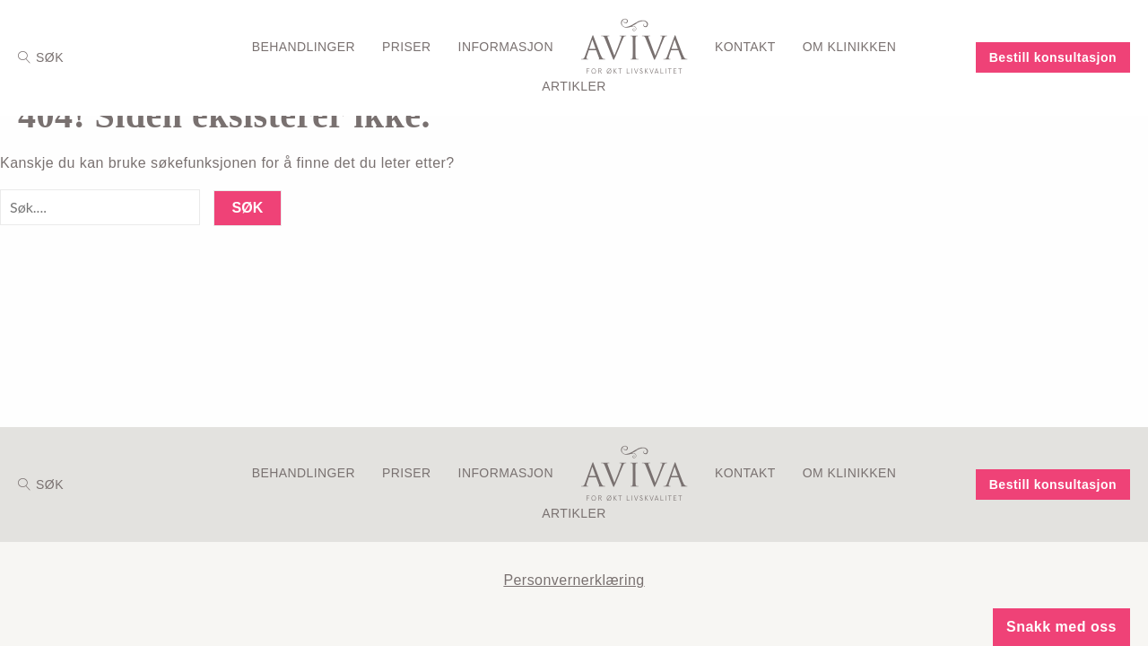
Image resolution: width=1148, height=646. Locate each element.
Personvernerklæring (573, 580)
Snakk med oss (1061, 626)
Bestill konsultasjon (1053, 57)
